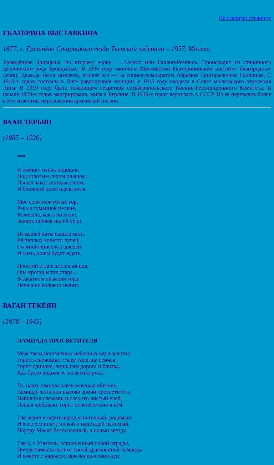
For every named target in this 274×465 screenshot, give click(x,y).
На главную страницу (245, 18)
